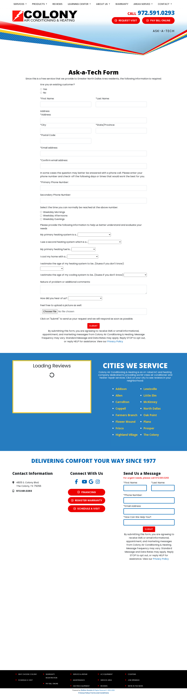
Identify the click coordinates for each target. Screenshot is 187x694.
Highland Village (127, 435)
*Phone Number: (132, 495)
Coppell (121, 408)
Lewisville (150, 389)
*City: (43, 125)
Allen (119, 395)
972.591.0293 (156, 13)
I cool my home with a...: (53, 256)
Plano (147, 422)
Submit (93, 325)
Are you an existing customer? (57, 84)
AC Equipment (106, 674)
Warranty (121, 4)
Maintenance (79, 680)
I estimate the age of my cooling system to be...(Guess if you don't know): (82, 275)
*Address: (45, 114)
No (44, 92)
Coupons (132, 674)
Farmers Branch (126, 415)
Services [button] (19, 4)
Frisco (120, 428)
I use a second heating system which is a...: (64, 242)
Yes (45, 89)
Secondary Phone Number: (55, 195)
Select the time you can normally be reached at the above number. (79, 207)
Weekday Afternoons (55, 215)
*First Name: (47, 98)
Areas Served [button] (142, 4)
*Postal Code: (48, 135)
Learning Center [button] (78, 4)
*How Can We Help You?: (137, 517)
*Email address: (49, 147)
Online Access (86, 690)
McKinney (150, 402)
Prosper (148, 428)
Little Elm (150, 395)
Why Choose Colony (27, 674)
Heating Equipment (81, 686)
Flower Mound (125, 422)
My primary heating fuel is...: (55, 249)
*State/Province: (105, 125)
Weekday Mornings (54, 212)
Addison (121, 389)
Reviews (57, 4)
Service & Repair (80, 674)
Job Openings (134, 680)
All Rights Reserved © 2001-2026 (104, 690)
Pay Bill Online (52, 683)
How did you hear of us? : (54, 298)
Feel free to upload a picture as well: (61, 305)
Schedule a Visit (25, 680)
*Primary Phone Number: (54, 182)
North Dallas (152, 408)
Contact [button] (164, 4)
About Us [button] (102, 4)
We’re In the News (135, 686)
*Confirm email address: (54, 160)
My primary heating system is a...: (59, 234)
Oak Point (150, 415)
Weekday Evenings (54, 219)
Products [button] (38, 4)
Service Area (106, 680)
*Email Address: (132, 506)
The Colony (151, 435)
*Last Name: (102, 98)
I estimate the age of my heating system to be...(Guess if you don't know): (82, 263)
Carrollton (122, 402)
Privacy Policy (115, 341)
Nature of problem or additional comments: (65, 282)
